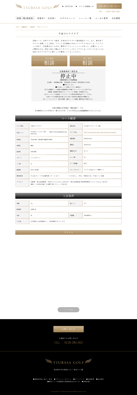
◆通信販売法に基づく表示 (42, 379)
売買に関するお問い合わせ (109, 6)
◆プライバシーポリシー (62, 379)
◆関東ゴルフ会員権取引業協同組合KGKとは (63, 381)
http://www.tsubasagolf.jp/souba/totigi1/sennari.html (100, 132)
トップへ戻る (68, 310)
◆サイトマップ (78, 379)
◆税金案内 (100, 379)
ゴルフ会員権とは (86, 6)
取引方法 (69, 6)
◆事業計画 (86, 381)
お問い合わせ (68, 329)
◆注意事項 (90, 379)
